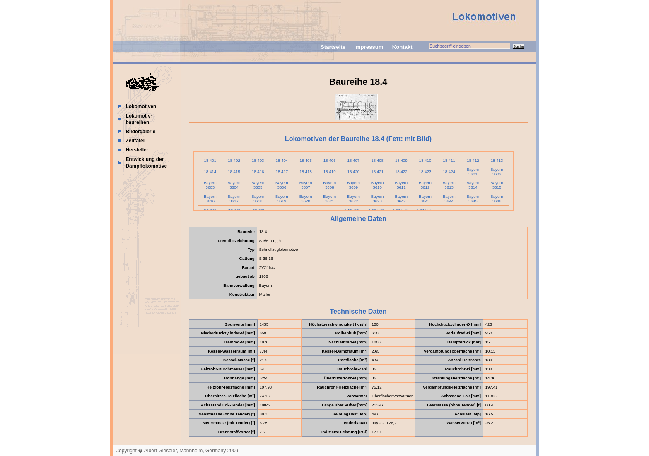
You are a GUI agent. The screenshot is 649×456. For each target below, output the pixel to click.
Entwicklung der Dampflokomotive (146, 162)
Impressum (368, 47)
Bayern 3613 (449, 185)
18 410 (425, 160)
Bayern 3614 (472, 185)
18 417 (281, 171)
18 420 (353, 171)
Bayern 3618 (257, 198)
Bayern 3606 (281, 185)
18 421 (377, 171)
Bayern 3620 (305, 198)
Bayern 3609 (353, 185)
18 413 (497, 160)
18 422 (401, 171)
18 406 (329, 160)
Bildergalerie (140, 131)
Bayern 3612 (425, 185)
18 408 (377, 160)
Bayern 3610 (377, 185)
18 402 (234, 160)
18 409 (401, 160)
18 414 (210, 171)
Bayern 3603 (210, 185)
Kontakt (402, 47)
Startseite (333, 47)
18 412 (473, 160)
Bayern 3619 (281, 198)
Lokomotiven (140, 106)
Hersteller (136, 150)
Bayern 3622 (353, 198)
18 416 (258, 171)
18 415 (234, 171)
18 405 (305, 160)
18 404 (281, 160)
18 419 (329, 171)
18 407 (353, 160)
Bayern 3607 (305, 185)
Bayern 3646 (496, 198)
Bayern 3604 (234, 185)
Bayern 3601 (472, 171)
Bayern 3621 (329, 198)
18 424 (449, 171)
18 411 (449, 160)
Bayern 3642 (401, 198)
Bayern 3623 (377, 198)
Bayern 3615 (496, 185)
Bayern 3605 (257, 185)
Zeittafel (135, 141)
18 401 (210, 160)
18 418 (305, 171)
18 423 (425, 171)
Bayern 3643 (425, 198)
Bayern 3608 (329, 185)
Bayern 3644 (449, 198)
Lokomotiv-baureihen (138, 119)
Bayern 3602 (496, 171)
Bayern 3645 (472, 198)
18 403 (258, 160)
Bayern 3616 (210, 198)
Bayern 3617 (234, 198)
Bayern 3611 (401, 185)
